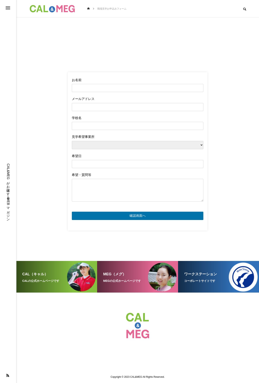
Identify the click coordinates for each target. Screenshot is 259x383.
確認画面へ (138, 215)
